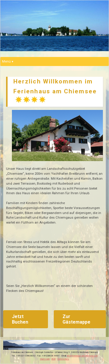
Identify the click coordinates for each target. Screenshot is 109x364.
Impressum (45, 359)
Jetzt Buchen (20, 319)
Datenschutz (63, 359)
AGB (53, 359)
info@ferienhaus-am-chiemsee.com (82, 355)
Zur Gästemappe (76, 319)
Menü (6, 61)
